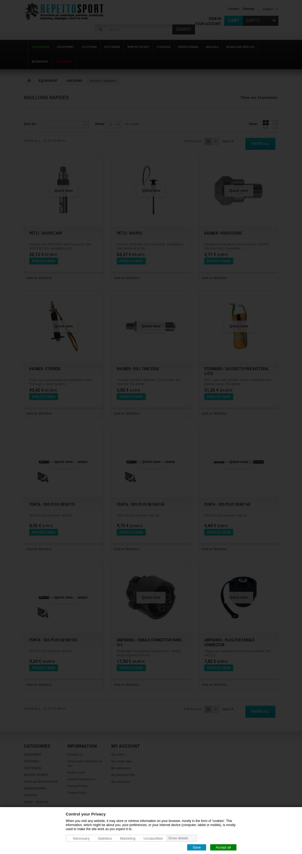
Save (197, 847)
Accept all (223, 847)
